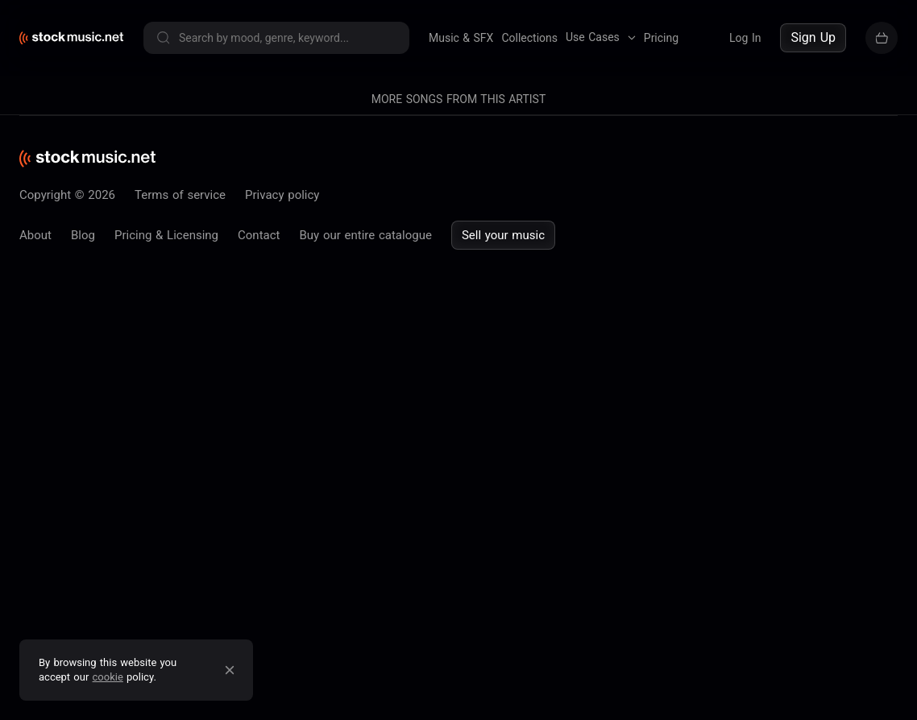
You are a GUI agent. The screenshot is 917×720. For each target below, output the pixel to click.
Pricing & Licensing (166, 235)
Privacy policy (282, 195)
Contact (259, 235)
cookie (108, 677)
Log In (745, 37)
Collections (529, 37)
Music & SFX (461, 37)
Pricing (661, 37)
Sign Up (813, 37)
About (35, 235)
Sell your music (503, 235)
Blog (83, 235)
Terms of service (180, 195)
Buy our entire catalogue (365, 235)
